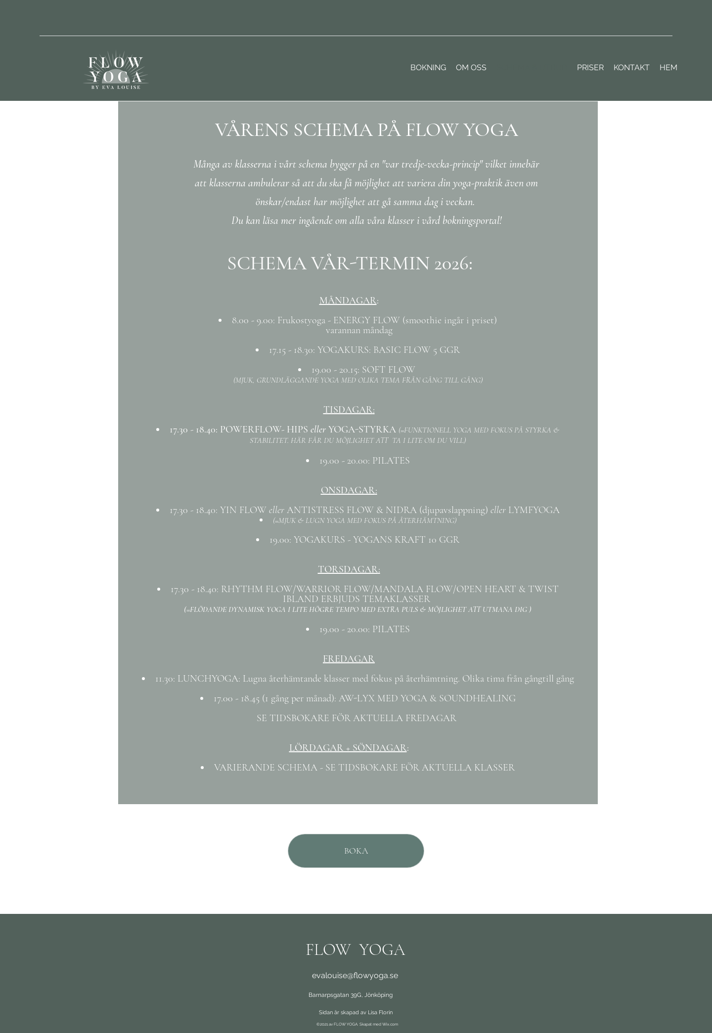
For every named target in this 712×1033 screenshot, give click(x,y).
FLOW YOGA (355, 950)
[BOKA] (356, 851)
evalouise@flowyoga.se (355, 975)
